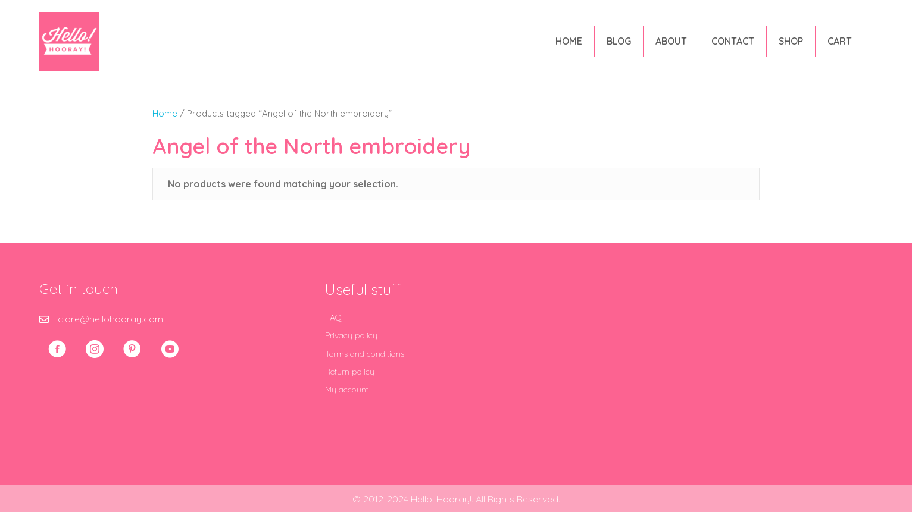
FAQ (333, 317)
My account (346, 389)
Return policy (349, 371)
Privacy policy (351, 335)
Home (568, 41)
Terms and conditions (364, 353)
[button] (57, 349)
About (671, 41)
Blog (619, 41)
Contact (732, 41)
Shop (791, 41)
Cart (839, 41)
